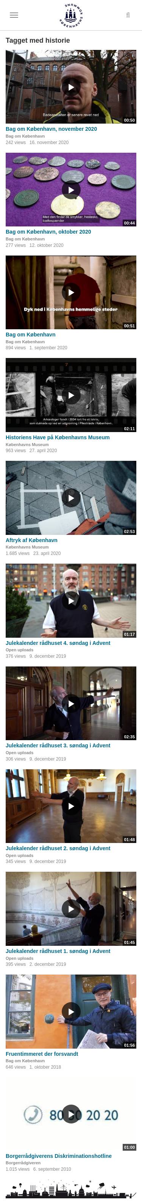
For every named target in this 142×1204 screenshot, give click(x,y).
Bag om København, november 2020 (51, 129)
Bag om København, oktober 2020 (48, 232)
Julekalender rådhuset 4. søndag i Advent (58, 643)
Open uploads (19, 650)
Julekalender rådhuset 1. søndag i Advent (58, 951)
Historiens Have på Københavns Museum (58, 437)
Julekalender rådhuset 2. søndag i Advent (58, 848)
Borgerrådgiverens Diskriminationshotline (59, 1156)
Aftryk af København (32, 540)
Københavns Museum (27, 444)
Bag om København (25, 136)
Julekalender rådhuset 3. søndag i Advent (58, 745)
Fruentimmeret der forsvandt (42, 1054)
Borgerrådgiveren (23, 1163)
